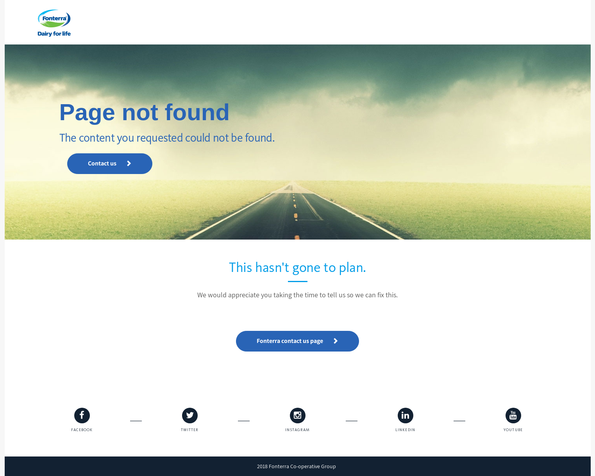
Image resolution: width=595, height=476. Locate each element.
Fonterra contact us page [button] (297, 341)
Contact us (110, 163)
